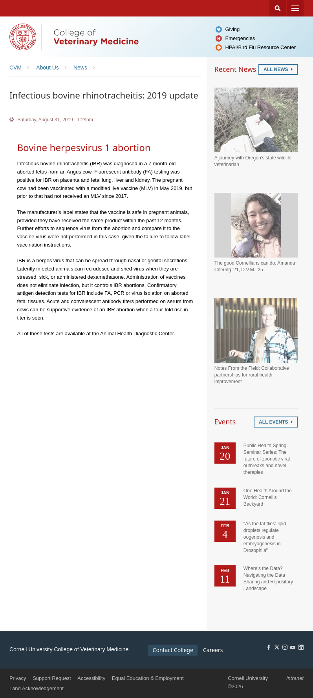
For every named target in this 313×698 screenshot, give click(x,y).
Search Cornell (277, 8)
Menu (295, 8)
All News (278, 69)
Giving (232, 29)
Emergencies (240, 38)
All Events (276, 422)
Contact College (173, 650)
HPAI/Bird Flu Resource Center (260, 47)
